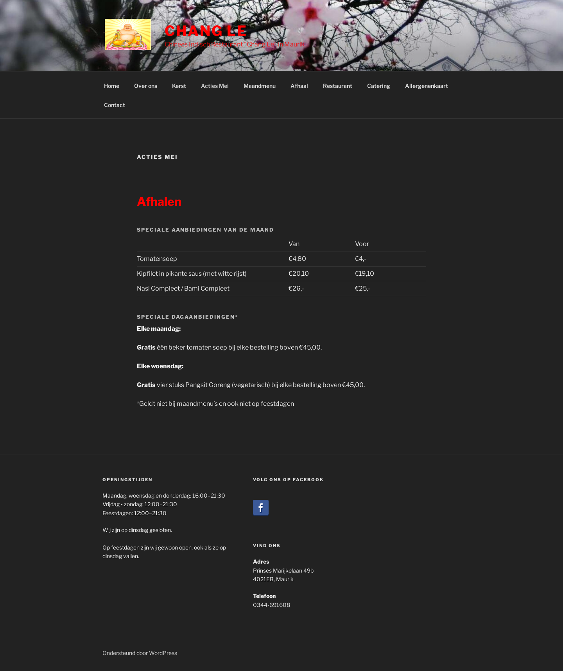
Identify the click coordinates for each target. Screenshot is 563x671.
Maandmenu (260, 85)
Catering (378, 85)
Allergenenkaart (426, 85)
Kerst (179, 85)
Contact (114, 105)
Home (111, 85)
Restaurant (337, 85)
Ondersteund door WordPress (139, 653)
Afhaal (299, 85)
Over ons (145, 85)
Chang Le (206, 30)
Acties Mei (215, 85)
